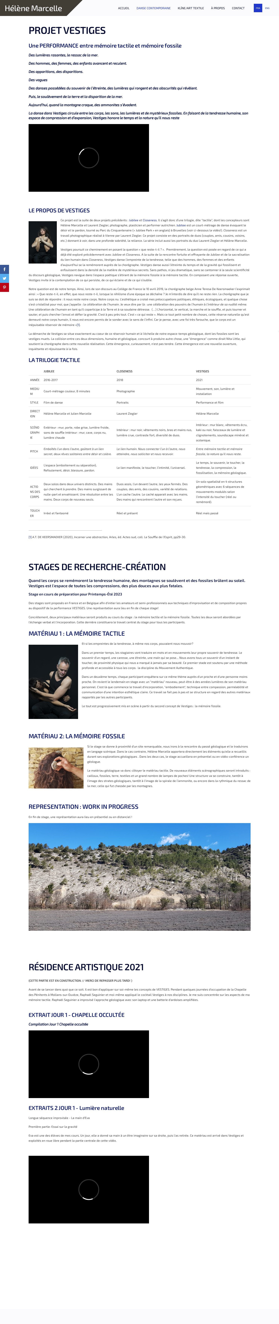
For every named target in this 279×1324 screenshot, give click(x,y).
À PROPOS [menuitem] (218, 8)
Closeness (150, 220)
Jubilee (134, 220)
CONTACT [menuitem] (238, 8)
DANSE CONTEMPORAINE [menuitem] (154, 8)
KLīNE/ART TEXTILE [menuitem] (191, 8)
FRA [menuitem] (258, 8)
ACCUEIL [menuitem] (123, 8)
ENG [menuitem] (267, 8)
